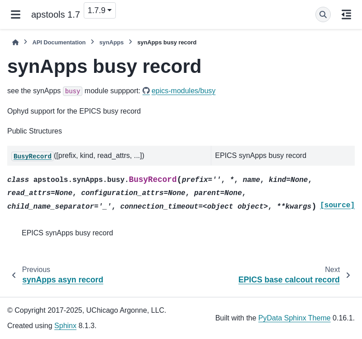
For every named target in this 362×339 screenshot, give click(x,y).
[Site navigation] (15, 14)
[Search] (323, 14)
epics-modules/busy (183, 91)
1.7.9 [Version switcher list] (96, 10)
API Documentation (59, 42)
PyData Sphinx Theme (294, 318)
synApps (111, 42)
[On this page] (346, 14)
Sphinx (65, 325)
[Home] (15, 42)
